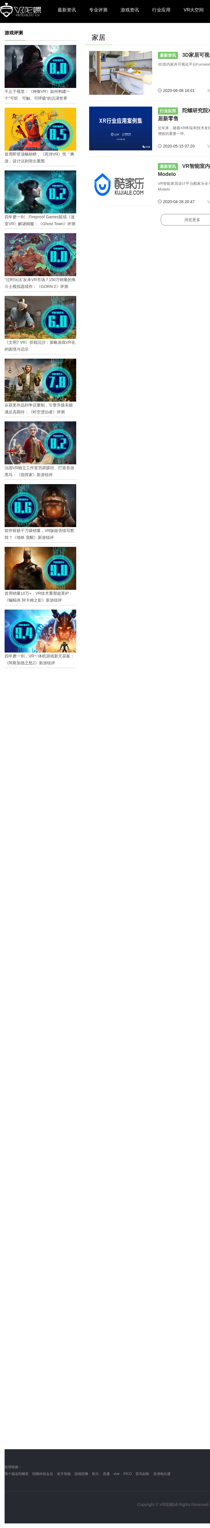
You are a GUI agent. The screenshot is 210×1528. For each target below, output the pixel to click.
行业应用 (161, 9)
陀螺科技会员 (42, 1474)
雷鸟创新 (142, 1474)
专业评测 (98, 9)
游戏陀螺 (81, 1474)
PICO (127, 1474)
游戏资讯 (130, 9)
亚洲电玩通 (161, 1474)
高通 (106, 1474)
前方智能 (64, 1474)
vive (116, 1474)
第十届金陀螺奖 (17, 1474)
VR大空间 (194, 9)
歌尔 (95, 1474)
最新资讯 (67, 9)
